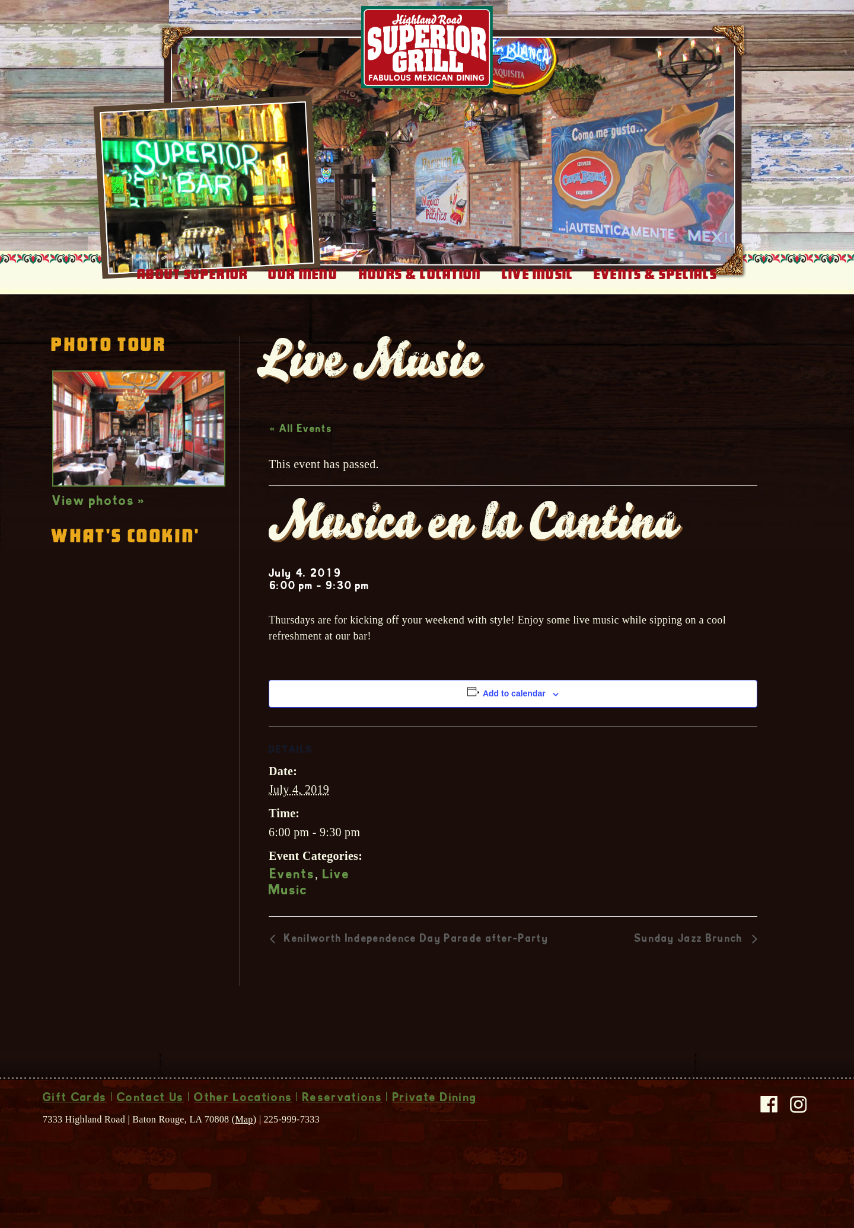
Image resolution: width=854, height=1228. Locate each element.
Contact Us (150, 1112)
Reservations (342, 1112)
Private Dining (435, 1112)
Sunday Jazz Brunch (690, 953)
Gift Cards (75, 1112)
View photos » (98, 516)
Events (292, 889)
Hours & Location (420, 288)
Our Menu (302, 288)
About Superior (192, 288)
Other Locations (243, 1112)
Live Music (537, 288)
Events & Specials (655, 288)
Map (244, 1133)
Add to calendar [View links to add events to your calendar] (514, 707)
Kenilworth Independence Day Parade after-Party (415, 953)
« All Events (301, 443)
